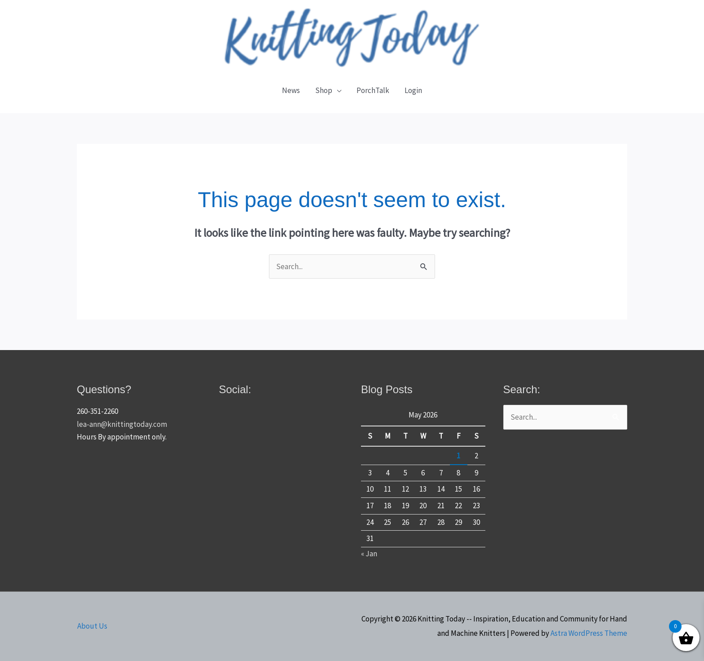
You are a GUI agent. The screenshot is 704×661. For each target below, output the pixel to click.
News (291, 90)
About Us (92, 626)
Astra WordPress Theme (588, 633)
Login (413, 90)
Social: (235, 389)
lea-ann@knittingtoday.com (122, 424)
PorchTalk (372, 90)
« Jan (369, 554)
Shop (323, 90)
